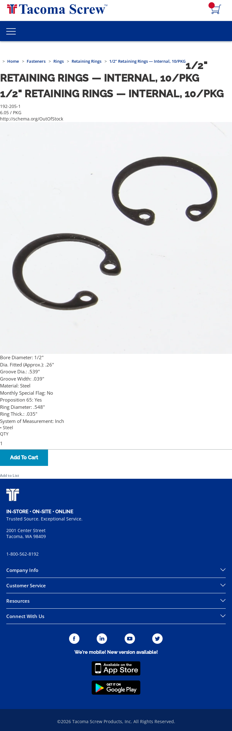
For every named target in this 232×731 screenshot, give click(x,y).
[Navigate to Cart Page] (216, 10)
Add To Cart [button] (24, 458)
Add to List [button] (9, 475)
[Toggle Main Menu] (11, 31)
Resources (18, 601)
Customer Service (26, 585)
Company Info (22, 570)
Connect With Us (25, 616)
